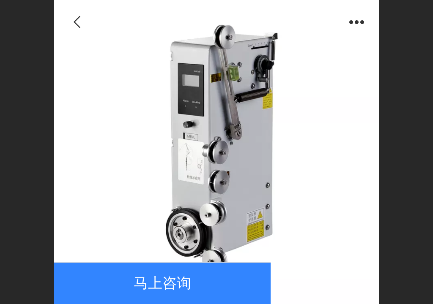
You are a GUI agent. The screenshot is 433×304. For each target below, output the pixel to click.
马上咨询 (162, 283)
